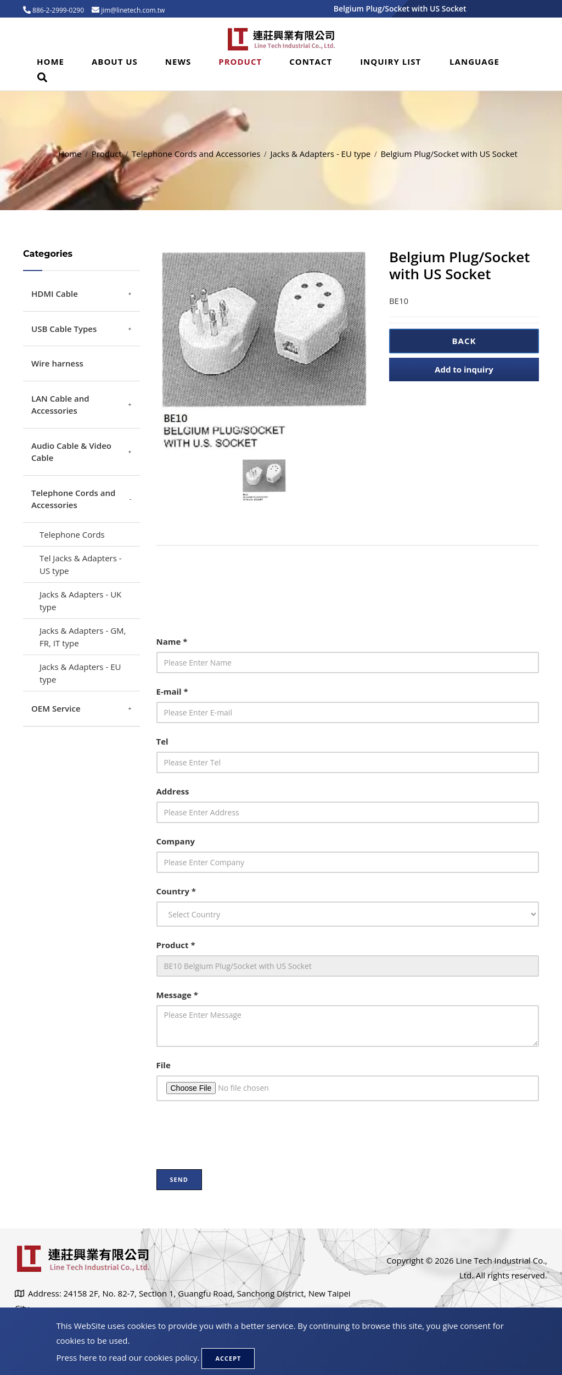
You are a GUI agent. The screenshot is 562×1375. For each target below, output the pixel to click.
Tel (162, 741)
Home (50, 61)
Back (464, 340)
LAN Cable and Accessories (60, 404)
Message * (177, 994)
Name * (172, 641)
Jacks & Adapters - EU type (320, 153)
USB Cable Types (64, 328)
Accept (228, 1358)
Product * (175, 944)
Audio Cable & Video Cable (71, 452)
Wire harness (57, 363)
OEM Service (56, 708)
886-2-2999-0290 (57, 10)
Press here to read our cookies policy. (127, 1357)
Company (175, 841)
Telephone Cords (72, 534)
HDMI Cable (54, 293)
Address (172, 791)
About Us (115, 61)
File (163, 1065)
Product (240, 61)
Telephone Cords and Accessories (196, 153)
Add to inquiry (464, 369)
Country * (176, 891)
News (178, 61)
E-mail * (172, 691)
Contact (310, 61)
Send (179, 1179)
